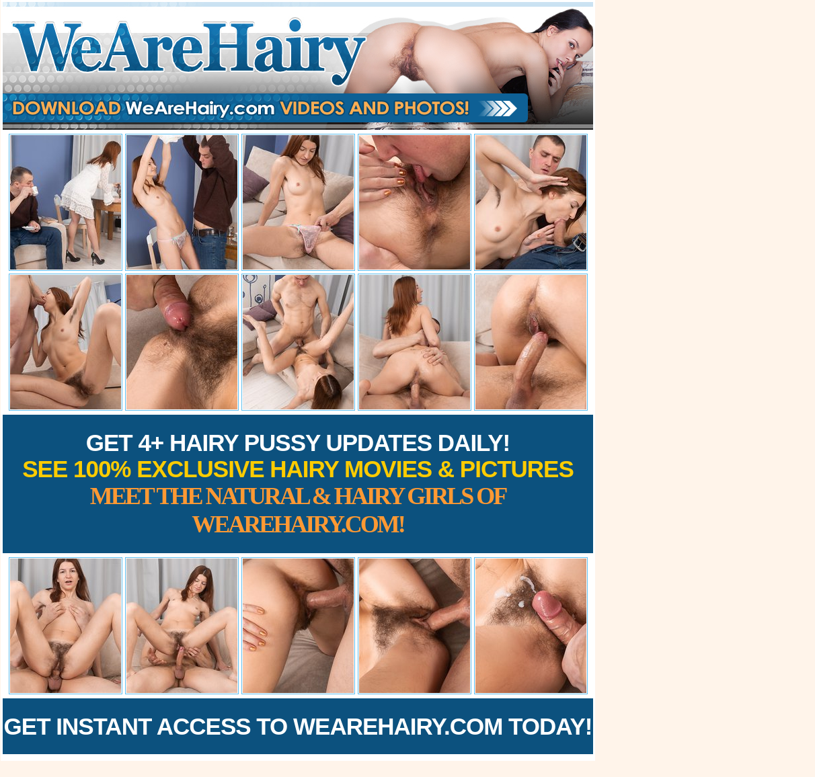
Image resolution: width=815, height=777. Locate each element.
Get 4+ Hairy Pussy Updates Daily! (298, 484)
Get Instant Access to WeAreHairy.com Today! (298, 726)
